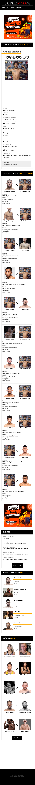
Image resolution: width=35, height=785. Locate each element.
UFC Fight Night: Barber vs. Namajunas (13, 284)
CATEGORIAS (11, 7)
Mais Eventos (17, 565)
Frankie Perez (18, 600)
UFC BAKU (6, 538)
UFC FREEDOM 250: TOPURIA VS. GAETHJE (15, 549)
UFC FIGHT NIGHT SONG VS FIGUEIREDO (15, 559)
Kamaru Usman (19, 623)
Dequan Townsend (20, 589)
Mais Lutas (17, 738)
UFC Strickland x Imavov (9, 314)
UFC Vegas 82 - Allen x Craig (10, 403)
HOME (3, 7)
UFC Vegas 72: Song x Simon (11, 373)
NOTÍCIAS (19, 7)
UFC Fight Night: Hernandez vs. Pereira (13, 462)
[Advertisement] (16, 93)
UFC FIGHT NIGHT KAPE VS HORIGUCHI (14, 543)
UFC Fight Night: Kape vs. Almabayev (13, 491)
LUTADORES (14, 45)
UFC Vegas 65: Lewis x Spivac (11, 225)
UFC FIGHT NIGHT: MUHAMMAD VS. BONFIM (15, 554)
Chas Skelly (18, 578)
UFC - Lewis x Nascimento (10, 255)
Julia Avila (17, 611)
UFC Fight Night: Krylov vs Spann (12, 343)
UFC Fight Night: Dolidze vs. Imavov (13, 432)
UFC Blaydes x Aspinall (9, 196)
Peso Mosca (7, 142)
